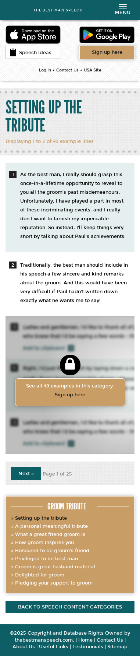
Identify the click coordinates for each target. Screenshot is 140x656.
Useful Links (53, 647)
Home (85, 640)
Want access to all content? (107, 52)
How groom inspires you (44, 543)
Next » (26, 474)
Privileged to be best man (46, 559)
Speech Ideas (30, 52)
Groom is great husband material (55, 567)
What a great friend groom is (50, 534)
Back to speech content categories (70, 607)
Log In (45, 70)
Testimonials (87, 647)
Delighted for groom (39, 575)
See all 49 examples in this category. (70, 391)
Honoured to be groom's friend (52, 551)
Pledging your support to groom (54, 583)
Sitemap (117, 647)
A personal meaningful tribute (51, 526)
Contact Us (67, 70)
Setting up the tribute (41, 518)
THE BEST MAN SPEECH (58, 10)
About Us (23, 647)
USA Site (92, 70)
